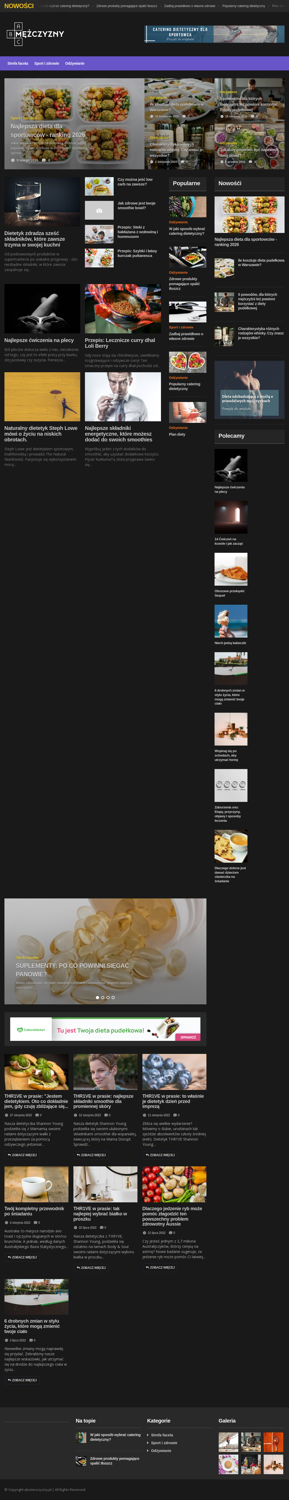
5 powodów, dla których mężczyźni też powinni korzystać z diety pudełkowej (257, 301)
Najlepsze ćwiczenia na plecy (39, 340)
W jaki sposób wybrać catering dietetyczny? (62, 6)
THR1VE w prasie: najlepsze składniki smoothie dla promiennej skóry (103, 1101)
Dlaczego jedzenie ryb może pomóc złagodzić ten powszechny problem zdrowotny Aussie (172, 1216)
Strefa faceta (18, 63)
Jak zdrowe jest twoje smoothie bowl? (136, 205)
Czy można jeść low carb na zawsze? (135, 181)
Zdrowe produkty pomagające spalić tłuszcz (130, 6)
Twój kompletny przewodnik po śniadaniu (34, 1211)
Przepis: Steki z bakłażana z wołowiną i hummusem (138, 232)
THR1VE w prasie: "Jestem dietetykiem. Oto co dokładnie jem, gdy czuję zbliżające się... (36, 1101)
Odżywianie (74, 63)
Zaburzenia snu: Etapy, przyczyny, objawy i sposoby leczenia (228, 814)
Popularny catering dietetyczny (247, 6)
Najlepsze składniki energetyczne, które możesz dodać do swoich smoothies (118, 433)
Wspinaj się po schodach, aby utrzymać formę (226, 755)
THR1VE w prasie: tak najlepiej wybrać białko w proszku (100, 1214)
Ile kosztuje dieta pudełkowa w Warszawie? (261, 262)
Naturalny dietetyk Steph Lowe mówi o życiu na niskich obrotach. (41, 433)
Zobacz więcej (22, 1155)
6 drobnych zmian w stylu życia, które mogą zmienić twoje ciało (230, 697)
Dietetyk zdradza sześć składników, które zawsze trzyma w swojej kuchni (34, 239)
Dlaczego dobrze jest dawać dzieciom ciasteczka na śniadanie (230, 874)
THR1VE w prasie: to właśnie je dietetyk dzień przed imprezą (173, 1101)
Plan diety (177, 434)
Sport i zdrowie (46, 63)
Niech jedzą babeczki (230, 643)
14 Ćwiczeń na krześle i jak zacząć (229, 541)
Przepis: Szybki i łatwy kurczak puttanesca (137, 253)
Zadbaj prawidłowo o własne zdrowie (193, 6)
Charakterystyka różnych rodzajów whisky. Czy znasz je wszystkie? (261, 333)
